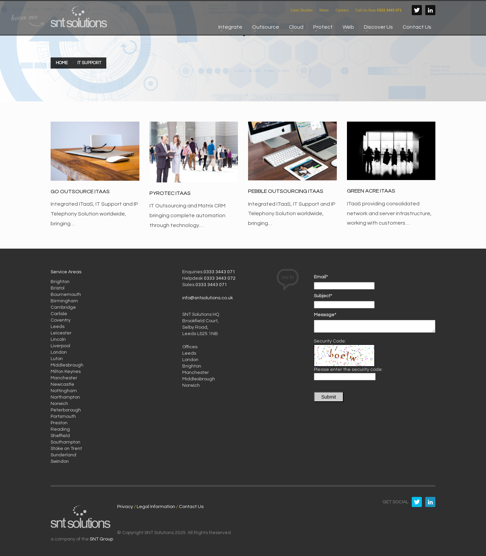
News (324, 10)
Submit (328, 397)
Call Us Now (378, 10)
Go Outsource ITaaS (80, 191)
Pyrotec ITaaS (170, 193)
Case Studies (302, 10)
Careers (342, 10)
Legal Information (156, 506)
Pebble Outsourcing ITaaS (285, 191)
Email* (321, 277)
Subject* (323, 296)
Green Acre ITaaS (371, 191)
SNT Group (101, 539)
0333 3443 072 (220, 278)
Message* (325, 314)
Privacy (125, 506)
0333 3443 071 (219, 272)
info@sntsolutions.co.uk (207, 298)
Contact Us (191, 506)
